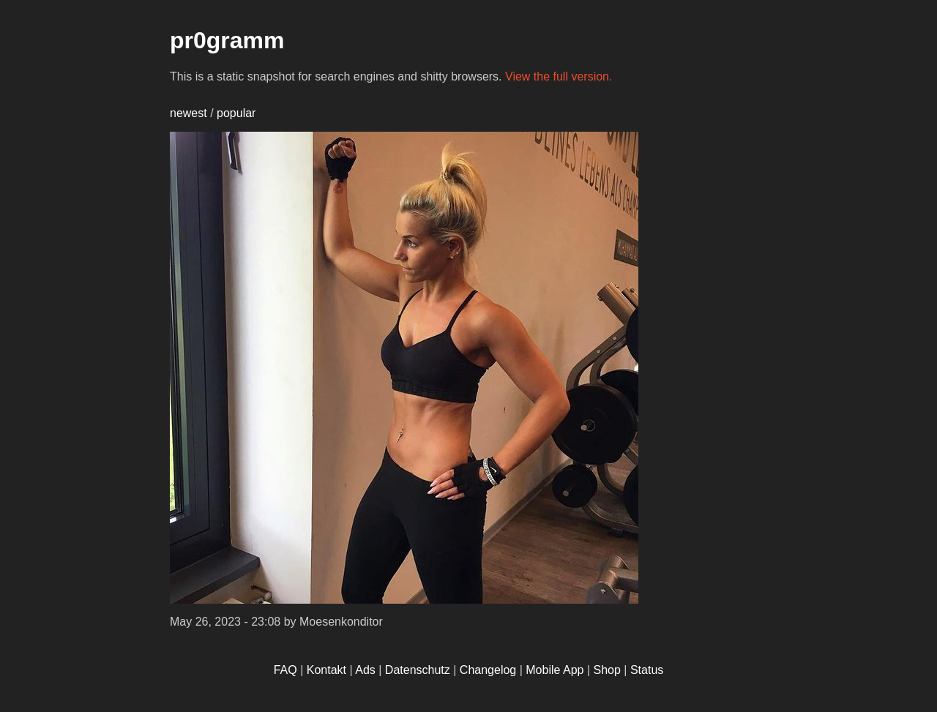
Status (646, 670)
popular (236, 113)
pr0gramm (227, 40)
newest (188, 113)
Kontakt (326, 670)
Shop (607, 670)
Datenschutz (417, 670)
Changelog (488, 670)
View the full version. (558, 76)
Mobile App (554, 670)
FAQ (285, 670)
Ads (365, 670)
